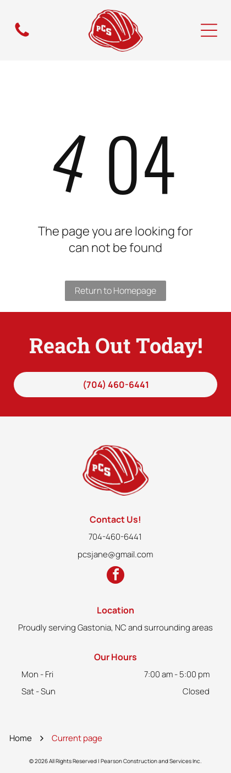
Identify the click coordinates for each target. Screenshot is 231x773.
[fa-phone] (22, 36)
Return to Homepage (115, 290)
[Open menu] (209, 30)
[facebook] (115, 576)
